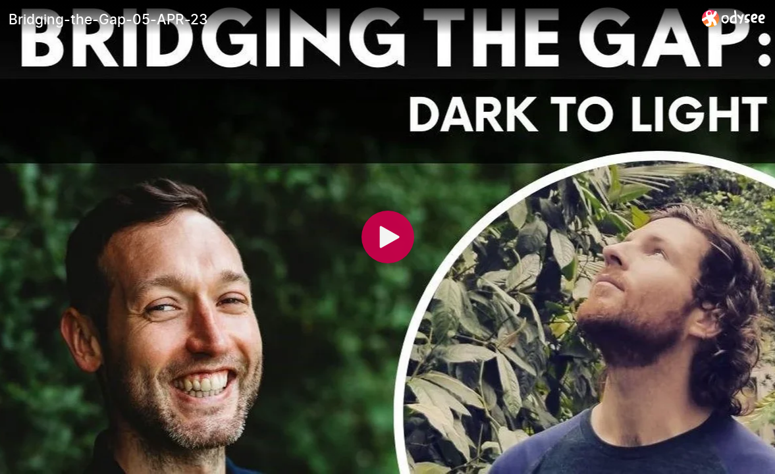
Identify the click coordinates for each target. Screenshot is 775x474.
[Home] (734, 18)
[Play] (387, 237)
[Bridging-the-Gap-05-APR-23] (350, 19)
